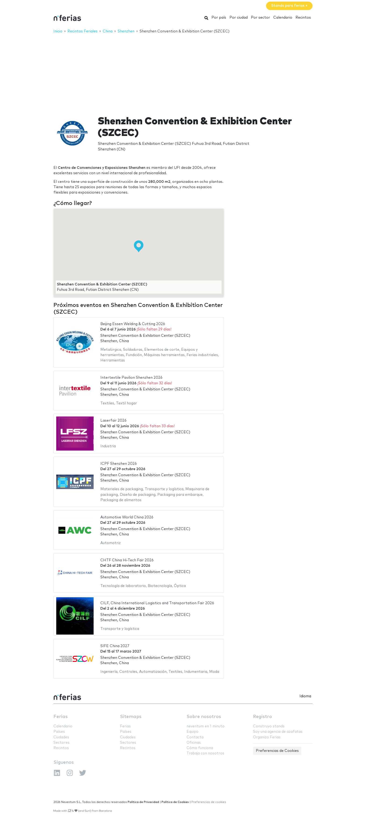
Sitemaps (130, 717)
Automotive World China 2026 (126, 517)
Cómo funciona (200, 748)
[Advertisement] (183, 71)
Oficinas (194, 742)
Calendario (282, 17)
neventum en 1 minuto (206, 726)
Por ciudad (238, 17)
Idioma (305, 696)
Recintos (303, 17)
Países (59, 731)
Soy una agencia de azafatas (278, 731)
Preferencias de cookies (208, 802)
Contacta (195, 737)
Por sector (260, 17)
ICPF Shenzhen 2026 (118, 463)
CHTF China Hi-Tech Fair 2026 (127, 560)
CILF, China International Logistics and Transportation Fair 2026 (157, 603)
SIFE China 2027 (114, 646)
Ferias (60, 717)
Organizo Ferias (267, 737)
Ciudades (61, 737)
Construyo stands (269, 726)
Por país (218, 17)
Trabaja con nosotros (205, 753)
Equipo (192, 731)
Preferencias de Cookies (277, 751)
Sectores (61, 742)
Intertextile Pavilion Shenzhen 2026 (131, 377)
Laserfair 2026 (113, 420)
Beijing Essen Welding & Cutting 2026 (132, 324)
